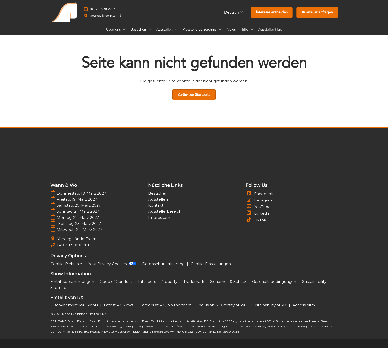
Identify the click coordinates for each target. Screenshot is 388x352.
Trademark (194, 286)
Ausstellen (165, 34)
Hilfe (245, 34)
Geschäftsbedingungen (274, 286)
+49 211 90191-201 (73, 249)
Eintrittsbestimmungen (72, 286)
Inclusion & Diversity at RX (221, 309)
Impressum (159, 222)
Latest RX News (119, 309)
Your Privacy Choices (112, 268)
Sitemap (58, 292)
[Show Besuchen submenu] (149, 34)
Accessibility (303, 309)
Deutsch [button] (233, 17)
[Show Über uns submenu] (124, 34)
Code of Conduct (116, 286)
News (231, 34)
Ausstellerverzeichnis (200, 34)
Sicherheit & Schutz (228, 286)
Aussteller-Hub (270, 34)
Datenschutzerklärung (164, 268)
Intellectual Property (158, 286)
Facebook (259, 198)
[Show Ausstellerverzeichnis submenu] (219, 34)
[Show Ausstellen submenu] (176, 34)
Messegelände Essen (105, 20)
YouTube (258, 211)
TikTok (256, 224)
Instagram (259, 204)
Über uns (113, 34)
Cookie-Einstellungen (211, 268)
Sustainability (314, 286)
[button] (272, 17)
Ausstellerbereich (164, 215)
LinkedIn (258, 217)
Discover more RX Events (74, 309)
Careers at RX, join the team (166, 309)
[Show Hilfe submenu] (251, 34)
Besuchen (139, 34)
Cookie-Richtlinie (66, 268)
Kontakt (155, 209)
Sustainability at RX (269, 309)
